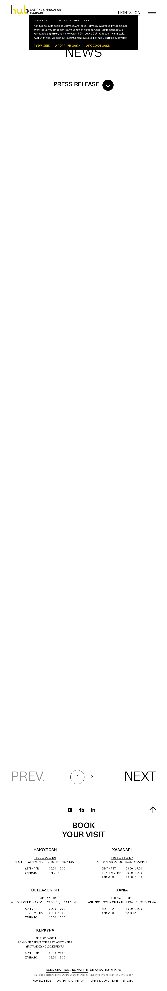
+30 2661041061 (45, 938)
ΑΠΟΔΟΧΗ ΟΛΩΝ (98, 45)
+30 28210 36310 (122, 898)
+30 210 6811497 (122, 858)
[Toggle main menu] (152, 12)
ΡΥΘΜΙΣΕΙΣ (42, 45)
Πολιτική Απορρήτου (70, 981)
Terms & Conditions (104, 981)
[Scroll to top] (152, 809)
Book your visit (83, 830)
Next (140, 776)
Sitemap (128, 981)
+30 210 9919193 (45, 858)
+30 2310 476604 (45, 898)
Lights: (129, 13)
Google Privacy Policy (92, 975)
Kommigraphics (57, 970)
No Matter (80, 970)
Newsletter (42, 981)
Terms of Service (118, 975)
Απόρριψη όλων (68, 45)
